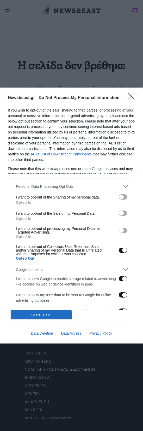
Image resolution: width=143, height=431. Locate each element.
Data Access (71, 333)
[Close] (133, 98)
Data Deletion (42, 333)
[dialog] (71, 215)
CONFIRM (41, 315)
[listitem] (71, 186)
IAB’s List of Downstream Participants (61, 154)
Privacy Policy (100, 333)
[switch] (123, 197)
